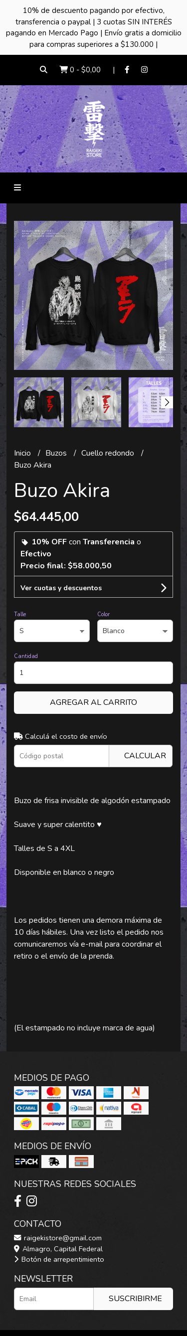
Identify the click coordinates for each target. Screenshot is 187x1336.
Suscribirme (135, 1298)
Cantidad (26, 656)
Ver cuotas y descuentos (61, 588)
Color (103, 614)
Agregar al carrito (93, 702)
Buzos (57, 453)
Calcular (145, 755)
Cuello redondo (108, 453)
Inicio (23, 453)
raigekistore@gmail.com (58, 1238)
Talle (20, 614)
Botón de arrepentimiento (59, 1259)
